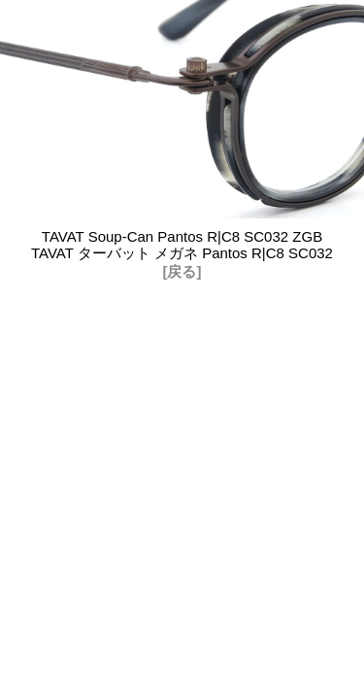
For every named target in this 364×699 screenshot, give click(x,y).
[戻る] (182, 271)
